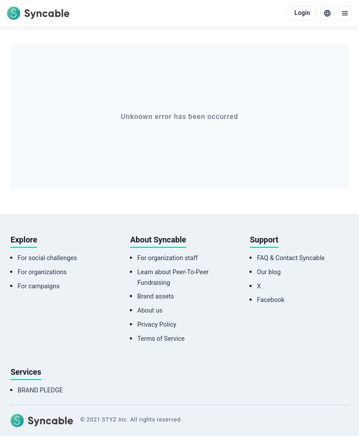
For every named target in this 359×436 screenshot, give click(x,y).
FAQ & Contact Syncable (291, 258)
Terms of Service (161, 339)
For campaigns (38, 286)
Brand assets (155, 296)
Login (302, 13)
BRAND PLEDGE (40, 390)
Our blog (269, 272)
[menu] (345, 13)
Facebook (271, 300)
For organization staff (167, 258)
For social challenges (47, 258)
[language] (327, 13)
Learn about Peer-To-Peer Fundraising (173, 277)
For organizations (42, 272)
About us (149, 310)
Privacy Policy (156, 324)
